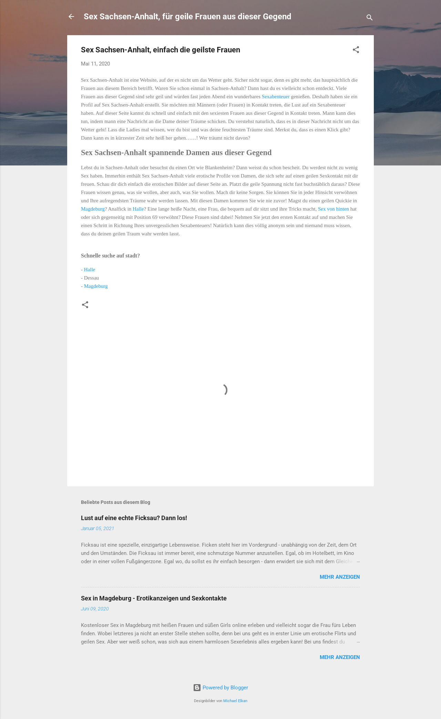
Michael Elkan (235, 701)
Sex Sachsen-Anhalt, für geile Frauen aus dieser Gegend (187, 16)
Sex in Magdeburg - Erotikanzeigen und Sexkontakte (154, 598)
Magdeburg (93, 209)
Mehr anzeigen (340, 577)
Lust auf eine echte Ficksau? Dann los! (134, 517)
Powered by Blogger (220, 688)
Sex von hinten (333, 209)
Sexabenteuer (276, 96)
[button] (356, 50)
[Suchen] (370, 18)
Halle (138, 209)
